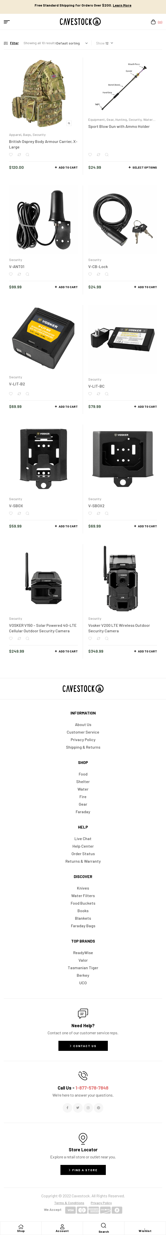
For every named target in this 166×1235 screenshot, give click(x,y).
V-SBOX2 (96, 505)
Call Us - (83, 1088)
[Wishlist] (145, 1226)
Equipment (96, 119)
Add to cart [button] (68, 167)
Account (62, 1230)
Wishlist (145, 1230)
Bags (27, 134)
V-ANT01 (16, 266)
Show (100, 43)
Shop (21, 1230)
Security (39, 134)
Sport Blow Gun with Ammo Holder (119, 126)
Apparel (15, 134)
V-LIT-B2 (17, 383)
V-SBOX (16, 505)
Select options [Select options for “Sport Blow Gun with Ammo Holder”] (144, 167)
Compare (19, 154)
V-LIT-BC (96, 386)
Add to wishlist (11, 154)
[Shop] (20, 1226)
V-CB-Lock (98, 266)
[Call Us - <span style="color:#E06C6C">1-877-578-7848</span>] (83, 1075)
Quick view (27, 154)
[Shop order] (72, 43)
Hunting (121, 119)
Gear (110, 119)
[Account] (62, 1226)
